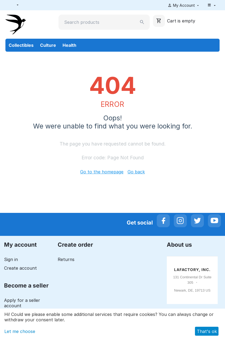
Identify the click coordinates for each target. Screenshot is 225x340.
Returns (66, 259)
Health (69, 45)
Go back (136, 171)
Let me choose (19, 331)
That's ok (207, 331)
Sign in (11, 259)
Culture (48, 45)
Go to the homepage (101, 171)
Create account (20, 268)
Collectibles (21, 45)
